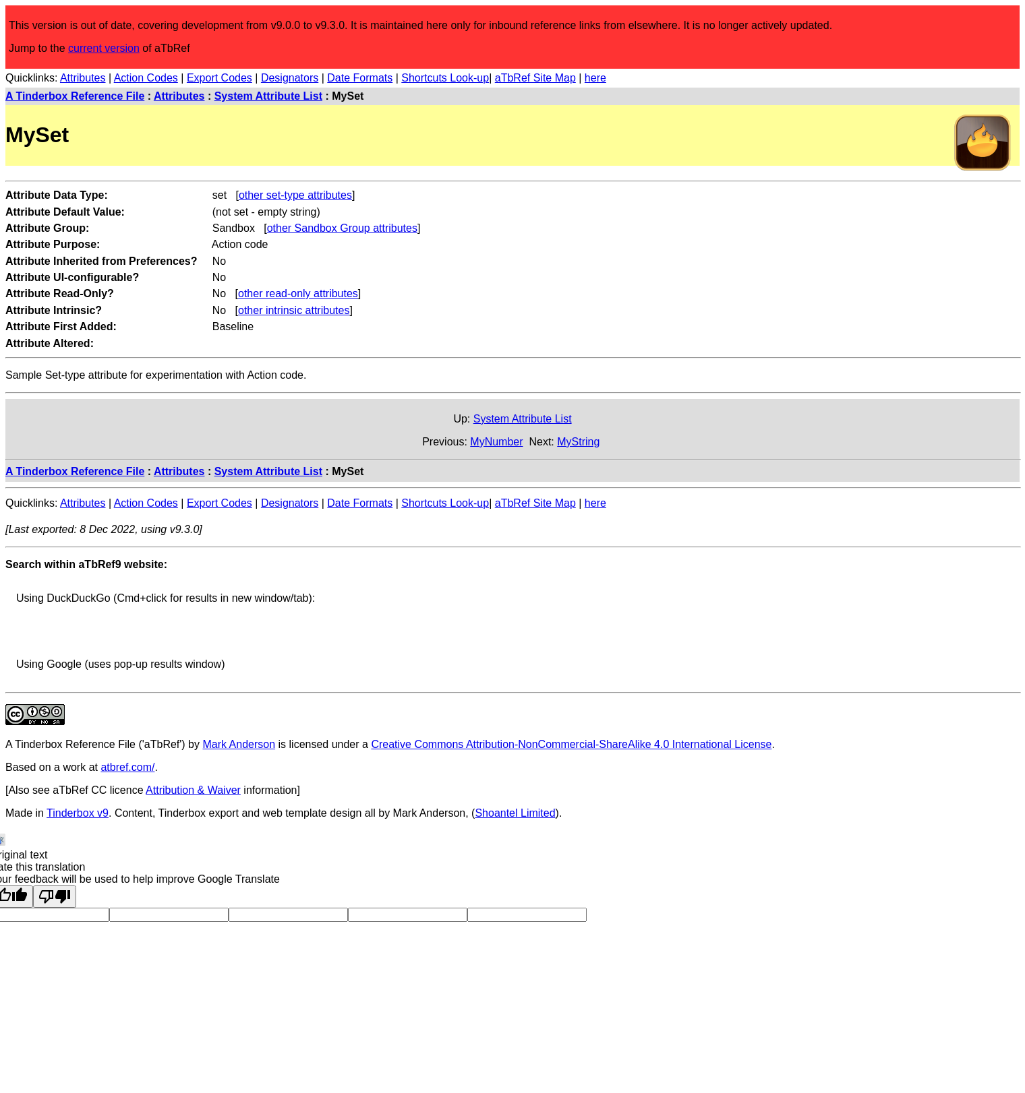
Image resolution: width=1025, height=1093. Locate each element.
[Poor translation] (54, 896)
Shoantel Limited (515, 813)
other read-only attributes (298, 293)
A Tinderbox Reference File (74, 96)
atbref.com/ (127, 767)
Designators (289, 78)
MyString (578, 441)
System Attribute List (268, 96)
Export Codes (219, 78)
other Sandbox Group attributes (342, 228)
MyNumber (496, 441)
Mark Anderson (238, 744)
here (595, 78)
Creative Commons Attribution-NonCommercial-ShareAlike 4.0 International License (571, 744)
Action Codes (146, 78)
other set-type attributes (295, 195)
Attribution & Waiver (193, 790)
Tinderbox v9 (78, 813)
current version (104, 48)
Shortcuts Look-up (445, 78)
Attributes (83, 78)
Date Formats (359, 78)
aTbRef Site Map (535, 78)
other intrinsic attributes (293, 310)
